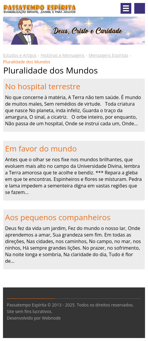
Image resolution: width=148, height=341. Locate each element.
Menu (126, 8)
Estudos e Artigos (20, 55)
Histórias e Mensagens (62, 55)
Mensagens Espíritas (108, 55)
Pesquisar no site (139, 8)
